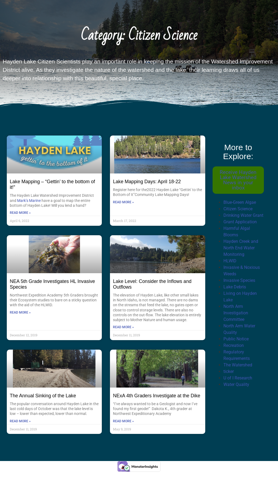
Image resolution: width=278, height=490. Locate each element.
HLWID (229, 260)
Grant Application (240, 221)
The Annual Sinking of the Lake (43, 395)
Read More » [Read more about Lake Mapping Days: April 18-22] (123, 202)
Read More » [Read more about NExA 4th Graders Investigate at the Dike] (123, 421)
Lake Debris (234, 286)
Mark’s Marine (29, 200)
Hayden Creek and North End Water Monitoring (240, 248)
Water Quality (236, 384)
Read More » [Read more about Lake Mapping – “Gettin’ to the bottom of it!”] (20, 213)
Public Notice (236, 338)
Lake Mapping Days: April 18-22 (147, 181)
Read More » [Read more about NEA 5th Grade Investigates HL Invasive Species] (20, 312)
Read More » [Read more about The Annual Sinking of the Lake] (20, 421)
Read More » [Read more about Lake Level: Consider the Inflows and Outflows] (123, 327)
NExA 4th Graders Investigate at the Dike (156, 395)
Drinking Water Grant (243, 215)
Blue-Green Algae (239, 202)
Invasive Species (239, 280)
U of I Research (237, 378)
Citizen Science (237, 208)
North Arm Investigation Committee (235, 313)
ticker (228, 371)
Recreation (233, 345)
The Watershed (237, 365)
